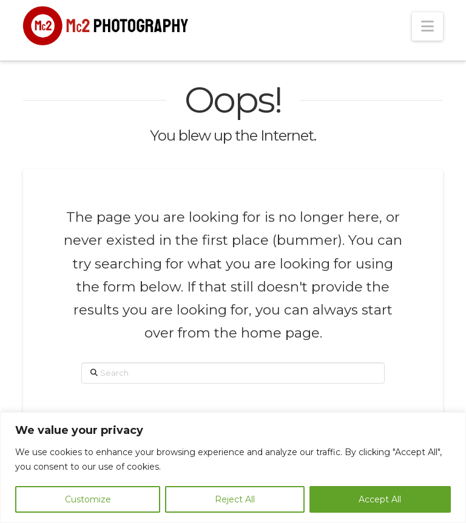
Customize (88, 499)
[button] (427, 26)
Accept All (380, 499)
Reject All (235, 499)
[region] (233, 467)
